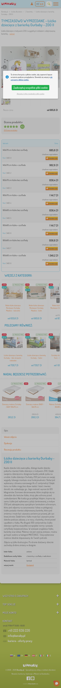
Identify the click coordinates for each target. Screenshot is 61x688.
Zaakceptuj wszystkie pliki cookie (30, 87)
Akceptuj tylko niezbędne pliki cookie (30, 94)
